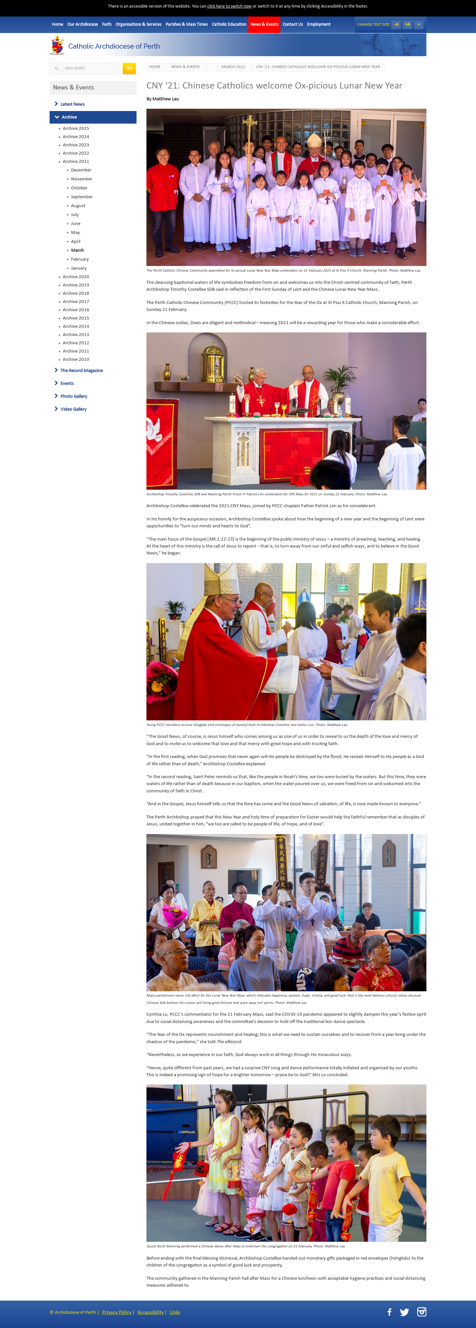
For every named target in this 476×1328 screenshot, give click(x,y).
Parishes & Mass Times (187, 24)
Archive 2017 (76, 301)
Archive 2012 (76, 343)
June (75, 223)
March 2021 (233, 67)
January (79, 268)
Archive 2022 (76, 153)
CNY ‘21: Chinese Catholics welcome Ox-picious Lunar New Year (318, 67)
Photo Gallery (71, 396)
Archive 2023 (76, 145)
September (82, 197)
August (78, 206)
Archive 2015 (76, 318)
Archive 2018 (76, 293)
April (75, 241)
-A (396, 24)
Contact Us (293, 24)
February (80, 259)
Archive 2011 (76, 351)
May (75, 232)
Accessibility (151, 1312)
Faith (106, 24)
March (77, 250)
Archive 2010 (76, 359)
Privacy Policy (117, 1312)
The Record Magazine (79, 370)
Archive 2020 (76, 277)
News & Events (264, 24)
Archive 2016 (76, 310)
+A (407, 24)
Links (175, 1312)
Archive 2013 (76, 334)
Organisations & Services (138, 24)
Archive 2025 (76, 128)
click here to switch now (229, 6)
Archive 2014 (76, 326)
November (81, 179)
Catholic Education (229, 24)
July (75, 214)
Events (64, 383)
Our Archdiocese (82, 24)
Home (57, 24)
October (79, 188)
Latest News (70, 104)
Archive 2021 (76, 161)
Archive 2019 (76, 285)
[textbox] (84, 68)
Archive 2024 (76, 136)
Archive (66, 117)
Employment (319, 24)
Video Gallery (71, 409)
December (81, 170)
